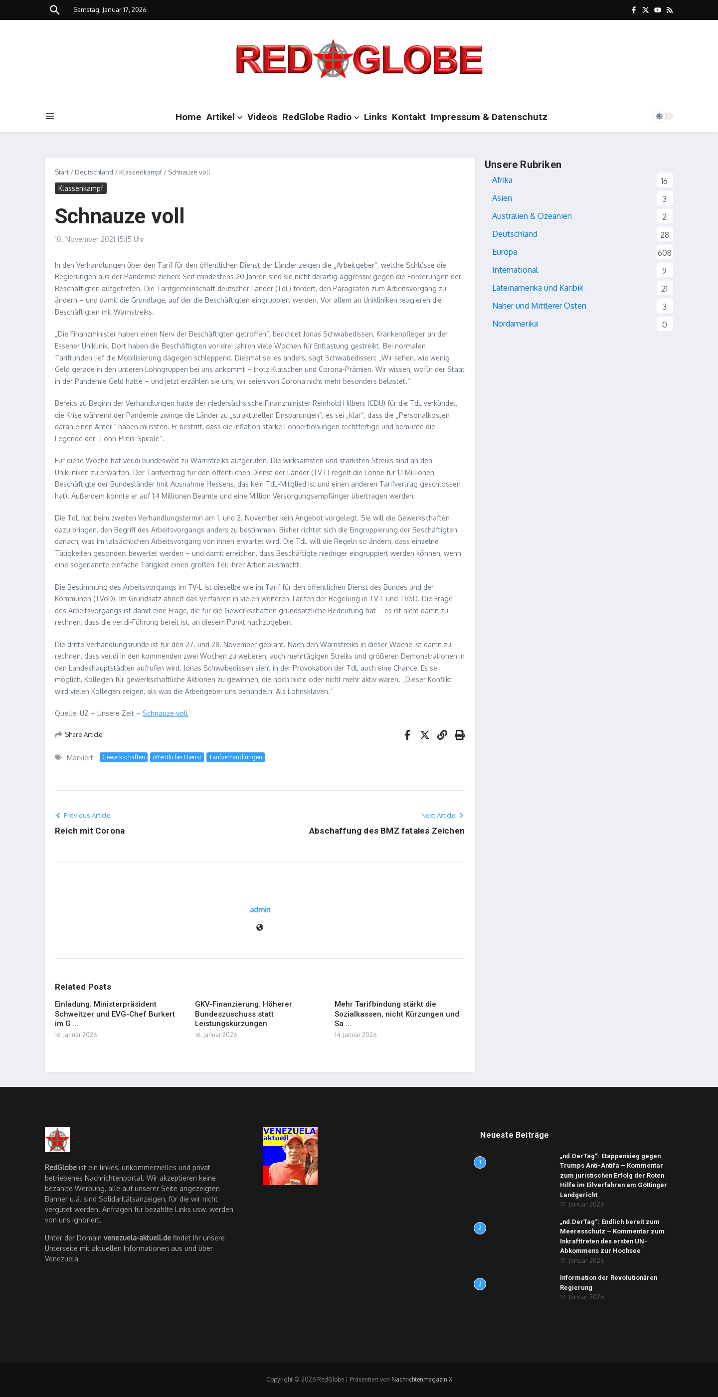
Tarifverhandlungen (235, 757)
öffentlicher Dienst (177, 757)
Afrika (502, 180)
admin (260, 909)
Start (62, 172)
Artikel (224, 117)
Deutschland (94, 172)
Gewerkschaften (123, 757)
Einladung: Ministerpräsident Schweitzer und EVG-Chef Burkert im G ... (115, 1014)
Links (375, 117)
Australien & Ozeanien (532, 216)
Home (188, 117)
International (515, 270)
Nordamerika (515, 324)
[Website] (259, 928)
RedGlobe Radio (320, 117)
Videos (262, 117)
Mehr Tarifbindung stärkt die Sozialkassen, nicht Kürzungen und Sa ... (397, 1014)
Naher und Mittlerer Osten (539, 306)
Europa (504, 252)
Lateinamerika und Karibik (537, 288)
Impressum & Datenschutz (489, 117)
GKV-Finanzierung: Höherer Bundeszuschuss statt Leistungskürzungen (243, 1014)
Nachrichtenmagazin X (421, 1379)
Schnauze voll (165, 713)
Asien (502, 198)
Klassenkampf (140, 172)
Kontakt (409, 117)
